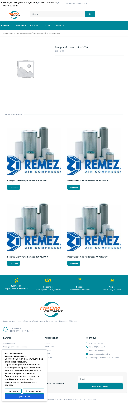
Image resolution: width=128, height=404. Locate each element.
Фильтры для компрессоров (20, 33)
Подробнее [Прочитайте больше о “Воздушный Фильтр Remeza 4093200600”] (73, 187)
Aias (34, 33)
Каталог (34, 25)
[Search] (90, 14)
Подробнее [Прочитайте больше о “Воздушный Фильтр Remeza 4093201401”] (13, 187)
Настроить (13, 391)
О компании (20, 25)
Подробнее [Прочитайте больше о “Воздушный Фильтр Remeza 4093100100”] (73, 263)
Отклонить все (33, 391)
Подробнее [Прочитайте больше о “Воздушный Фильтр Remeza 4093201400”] (13, 263)
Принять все (24, 396)
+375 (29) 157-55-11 (21, 331)
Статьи (46, 25)
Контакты (59, 25)
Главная (5, 25)
